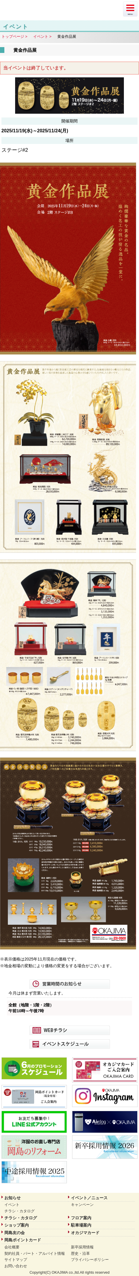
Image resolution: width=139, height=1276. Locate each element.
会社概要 (11, 1247)
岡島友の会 (14, 1233)
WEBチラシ (69, 1030)
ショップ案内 (16, 1225)
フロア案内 (81, 1218)
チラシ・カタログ (19, 1211)
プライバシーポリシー (90, 1259)
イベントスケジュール (69, 1044)
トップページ (12, 36)
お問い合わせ (15, 1266)
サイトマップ (15, 1259)
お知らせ (12, 1198)
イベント (40, 36)
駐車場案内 (81, 1225)
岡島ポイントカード (22, 1240)
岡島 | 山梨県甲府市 (33, 8)
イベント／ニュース (89, 1198)
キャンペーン (82, 1204)
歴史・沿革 (80, 1253)
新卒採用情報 (82, 1247)
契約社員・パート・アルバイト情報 (34, 1253)
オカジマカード (85, 1233)
